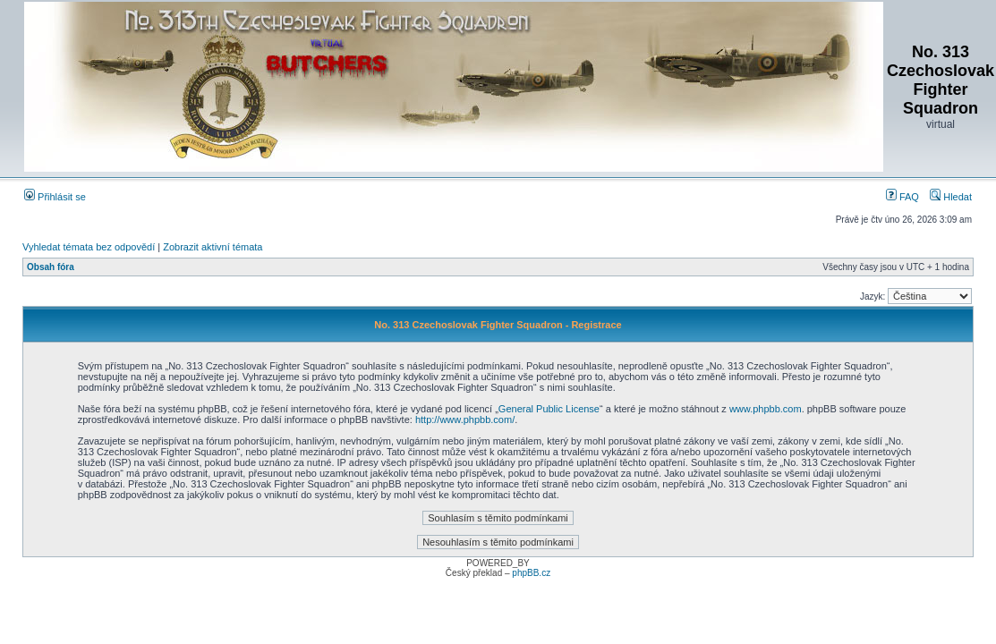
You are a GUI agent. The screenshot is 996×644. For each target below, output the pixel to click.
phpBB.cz (531, 573)
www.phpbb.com (765, 408)
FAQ (902, 196)
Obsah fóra (50, 267)
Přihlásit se (55, 196)
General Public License (549, 408)
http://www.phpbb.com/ (465, 419)
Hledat (951, 196)
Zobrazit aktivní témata (212, 247)
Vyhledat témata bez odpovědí (88, 247)
